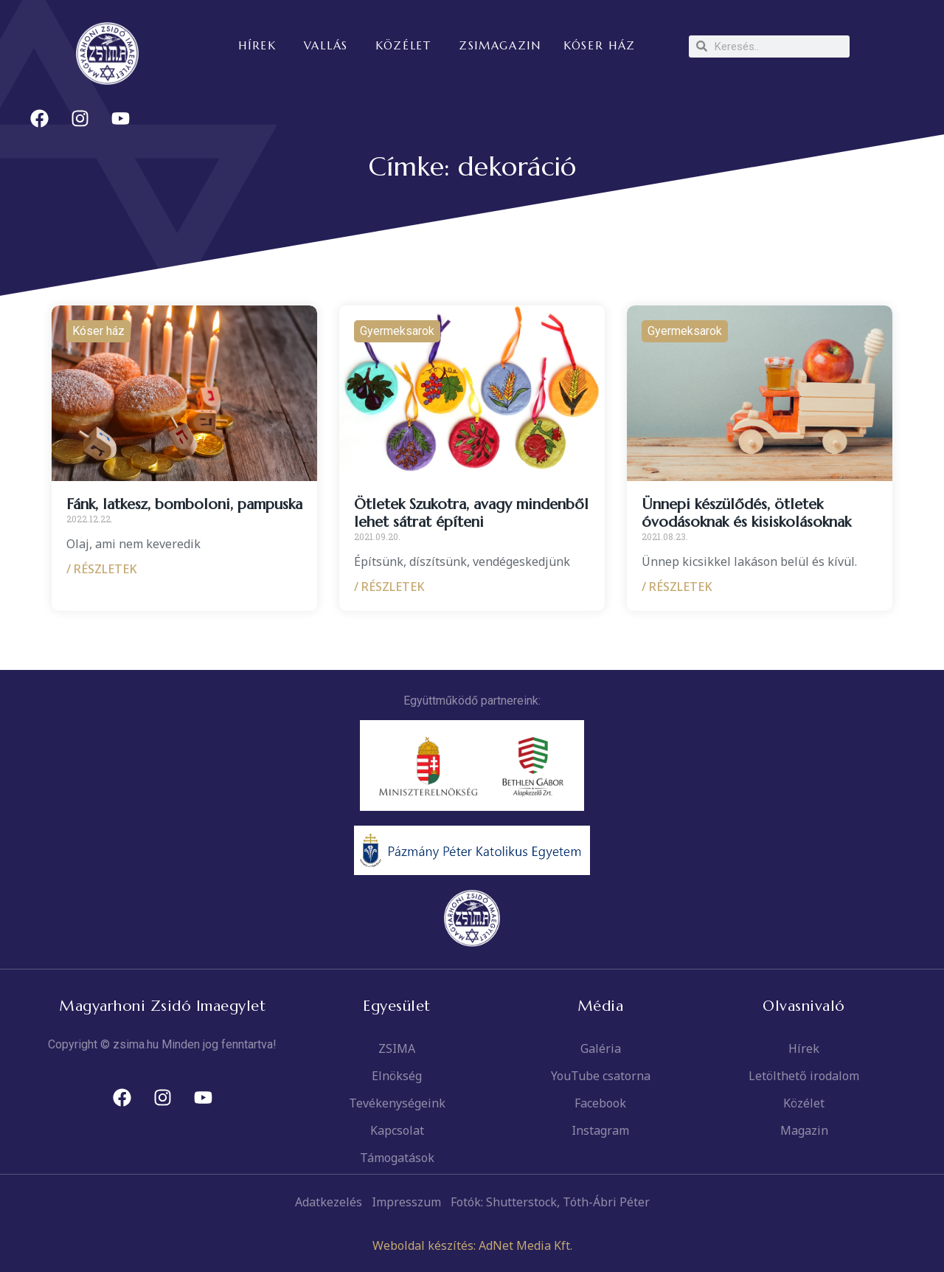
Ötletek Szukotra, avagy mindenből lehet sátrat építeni (471, 513)
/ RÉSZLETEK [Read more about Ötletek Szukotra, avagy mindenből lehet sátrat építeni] (389, 586)
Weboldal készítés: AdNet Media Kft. (472, 1245)
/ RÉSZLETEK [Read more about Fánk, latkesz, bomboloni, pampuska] (101, 569)
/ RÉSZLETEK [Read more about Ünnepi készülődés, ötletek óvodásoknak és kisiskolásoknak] (677, 586)
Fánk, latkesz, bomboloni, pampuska (184, 504)
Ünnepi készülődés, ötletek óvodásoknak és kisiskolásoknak (746, 513)
